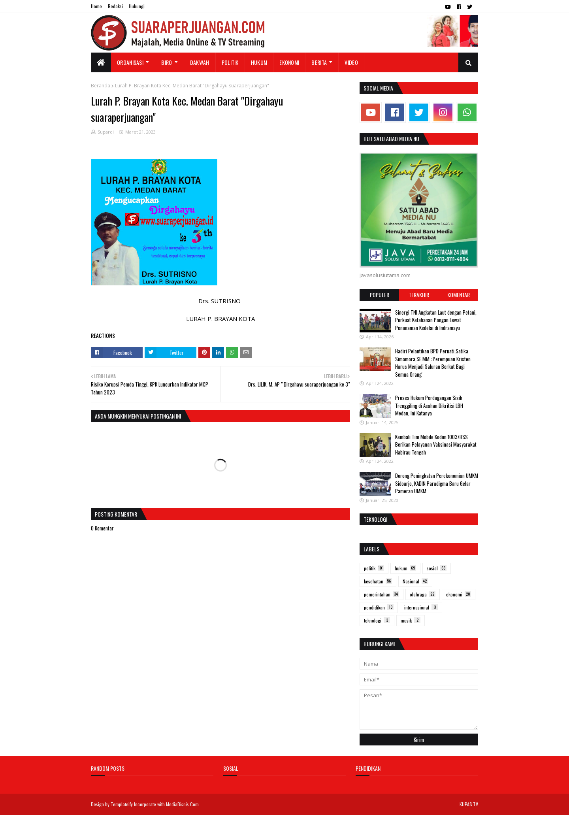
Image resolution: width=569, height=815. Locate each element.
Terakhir (419, 295)
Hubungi (137, 6)
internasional (421, 607)
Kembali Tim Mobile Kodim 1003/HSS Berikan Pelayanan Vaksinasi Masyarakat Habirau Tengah (436, 444)
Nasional (415, 581)
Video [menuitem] (351, 62)
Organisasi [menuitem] (130, 62)
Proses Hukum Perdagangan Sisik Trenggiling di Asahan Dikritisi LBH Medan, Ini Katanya (429, 405)
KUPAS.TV (469, 804)
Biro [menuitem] (166, 62)
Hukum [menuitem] (259, 62)
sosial (437, 568)
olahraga (422, 594)
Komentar (458, 295)
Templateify (122, 804)
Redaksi (115, 6)
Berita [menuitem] (319, 62)
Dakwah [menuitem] (199, 62)
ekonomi (458, 594)
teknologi (377, 620)
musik (410, 620)
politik (374, 568)
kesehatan (378, 581)
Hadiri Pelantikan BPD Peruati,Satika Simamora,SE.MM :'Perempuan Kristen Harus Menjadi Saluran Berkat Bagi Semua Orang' (433, 362)
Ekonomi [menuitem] (289, 62)
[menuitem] (101, 62)
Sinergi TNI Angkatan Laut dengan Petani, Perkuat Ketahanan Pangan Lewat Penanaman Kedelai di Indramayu (436, 320)
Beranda (100, 85)
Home (96, 6)
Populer (379, 295)
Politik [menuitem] (230, 62)
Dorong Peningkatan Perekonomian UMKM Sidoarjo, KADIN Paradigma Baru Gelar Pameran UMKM (436, 483)
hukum (405, 568)
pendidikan (379, 607)
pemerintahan (381, 594)
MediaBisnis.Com (182, 804)
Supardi (106, 132)
